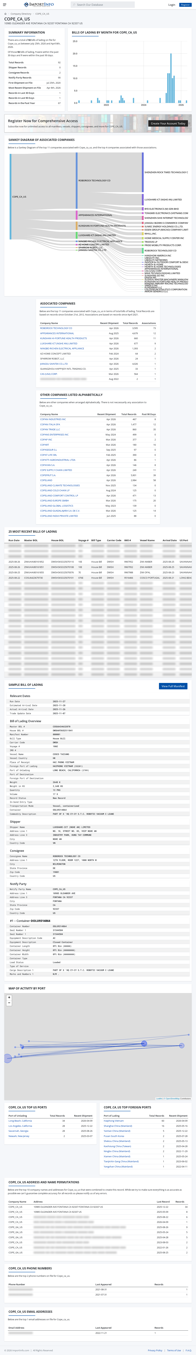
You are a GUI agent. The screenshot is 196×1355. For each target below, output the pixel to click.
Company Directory (21, 13)
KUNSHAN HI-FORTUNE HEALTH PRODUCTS (102, 225)
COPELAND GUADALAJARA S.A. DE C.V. (60, 510)
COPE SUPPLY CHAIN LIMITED (56, 470)
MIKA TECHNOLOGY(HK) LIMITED (162, 273)
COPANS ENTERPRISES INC (54, 434)
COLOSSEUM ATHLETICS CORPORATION (166, 289)
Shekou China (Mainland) (117, 1141)
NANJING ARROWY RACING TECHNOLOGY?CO (169, 283)
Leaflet (159, 1099)
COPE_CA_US (19, 196)
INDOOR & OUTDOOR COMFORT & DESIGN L (168, 262)
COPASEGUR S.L (48, 449)
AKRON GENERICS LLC (156, 291)
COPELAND (46, 480)
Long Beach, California (20, 1120)
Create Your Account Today (168, 123)
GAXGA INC (150, 277)
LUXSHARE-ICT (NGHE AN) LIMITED (163, 199)
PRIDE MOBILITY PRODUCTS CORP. (163, 245)
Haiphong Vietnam (114, 1120)
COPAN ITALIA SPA (50, 424)
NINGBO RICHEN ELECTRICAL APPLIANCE (100, 241)
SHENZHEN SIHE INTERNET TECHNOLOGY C (168, 218)
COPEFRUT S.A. (48, 475)
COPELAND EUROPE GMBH (54, 500)
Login (171, 4)
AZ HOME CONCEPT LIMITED (94, 244)
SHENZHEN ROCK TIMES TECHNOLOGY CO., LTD (170, 172)
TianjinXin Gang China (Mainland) (121, 1161)
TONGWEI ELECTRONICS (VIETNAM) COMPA (168, 213)
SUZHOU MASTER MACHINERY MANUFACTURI (169, 279)
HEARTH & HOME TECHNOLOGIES (163, 266)
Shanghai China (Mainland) (118, 1125)
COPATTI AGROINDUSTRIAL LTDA (57, 459)
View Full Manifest (173, 686)
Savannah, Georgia (18, 1130)
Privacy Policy (155, 1350)
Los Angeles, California (20, 1125)
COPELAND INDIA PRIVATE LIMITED (59, 515)
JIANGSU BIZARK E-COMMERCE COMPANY (167, 222)
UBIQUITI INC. (152, 257)
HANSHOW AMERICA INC (158, 255)
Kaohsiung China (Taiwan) (117, 1146)
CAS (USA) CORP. (153, 270)
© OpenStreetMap (172, 1099)
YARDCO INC (151, 285)
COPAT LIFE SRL (48, 454)
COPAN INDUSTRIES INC (53, 419)
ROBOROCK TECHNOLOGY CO (94, 180)
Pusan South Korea (114, 1136)
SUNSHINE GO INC (154, 275)
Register (185, 4)
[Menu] (4, 4)
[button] (9, 998)
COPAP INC (46, 439)
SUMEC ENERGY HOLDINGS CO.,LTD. (164, 226)
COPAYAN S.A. (47, 465)
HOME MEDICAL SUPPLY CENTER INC (164, 238)
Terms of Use (174, 1350)
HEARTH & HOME (154, 264)
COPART (44, 444)
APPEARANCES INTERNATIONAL (95, 215)
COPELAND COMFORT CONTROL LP (59, 495)
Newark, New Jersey (19, 1136)
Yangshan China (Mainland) (118, 1166)
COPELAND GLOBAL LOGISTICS (56, 505)
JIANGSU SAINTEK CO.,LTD (92, 250)
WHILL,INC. (151, 233)
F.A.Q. (189, 1350)
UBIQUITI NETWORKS (156, 260)
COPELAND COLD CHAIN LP (55, 490)
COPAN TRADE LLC (50, 429)
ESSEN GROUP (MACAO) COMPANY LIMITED (168, 229)
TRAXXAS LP (151, 241)
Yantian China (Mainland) (117, 1130)
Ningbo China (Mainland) (117, 1151)
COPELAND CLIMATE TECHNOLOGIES (60, 485)
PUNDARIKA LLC (153, 287)
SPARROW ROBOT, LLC (91, 247)
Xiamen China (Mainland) (117, 1156)
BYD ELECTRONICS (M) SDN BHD (162, 208)
